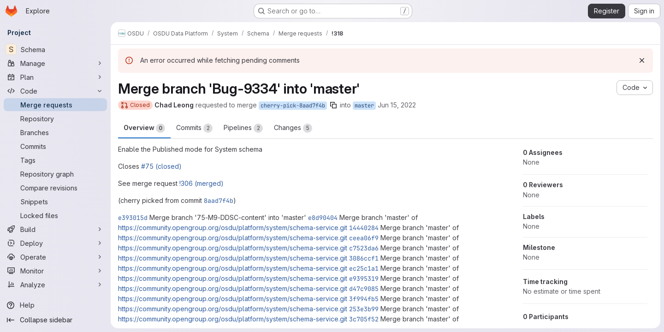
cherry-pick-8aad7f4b (293, 105)
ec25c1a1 (364, 268)
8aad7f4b (218, 200)
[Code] (55, 90)
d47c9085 (364, 289)
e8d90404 (323, 217)
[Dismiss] (641, 60)
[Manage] (55, 63)
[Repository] (55, 118)
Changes (293, 128)
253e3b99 (364, 309)
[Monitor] (55, 270)
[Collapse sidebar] (55, 320)
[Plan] (55, 77)
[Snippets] (55, 201)
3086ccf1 (364, 258)
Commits (194, 128)
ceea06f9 (364, 238)
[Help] (55, 305)
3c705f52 (364, 319)
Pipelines (243, 128)
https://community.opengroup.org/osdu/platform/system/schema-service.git (232, 227)
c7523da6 (364, 248)
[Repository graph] (55, 173)
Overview (144, 128)
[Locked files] (55, 215)
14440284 (364, 228)
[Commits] (55, 146)
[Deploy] (55, 243)
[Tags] (55, 160)
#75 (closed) (161, 166)
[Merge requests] (55, 104)
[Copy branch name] (333, 105)
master (364, 105)
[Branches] (55, 132)
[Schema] (55, 49)
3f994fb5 (364, 299)
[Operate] (55, 256)
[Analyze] (55, 284)
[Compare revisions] (55, 187)
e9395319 (364, 278)
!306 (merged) (201, 183)
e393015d (133, 217)
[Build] (55, 229)
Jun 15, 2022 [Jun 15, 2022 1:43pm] (397, 105)
